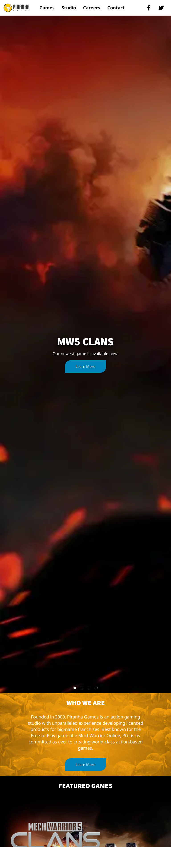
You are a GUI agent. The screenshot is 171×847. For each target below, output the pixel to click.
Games (47, 8)
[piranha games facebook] (148, 7)
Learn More (85, 366)
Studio (69, 8)
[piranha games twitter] (161, 7)
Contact (116, 8)
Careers (91, 8)
